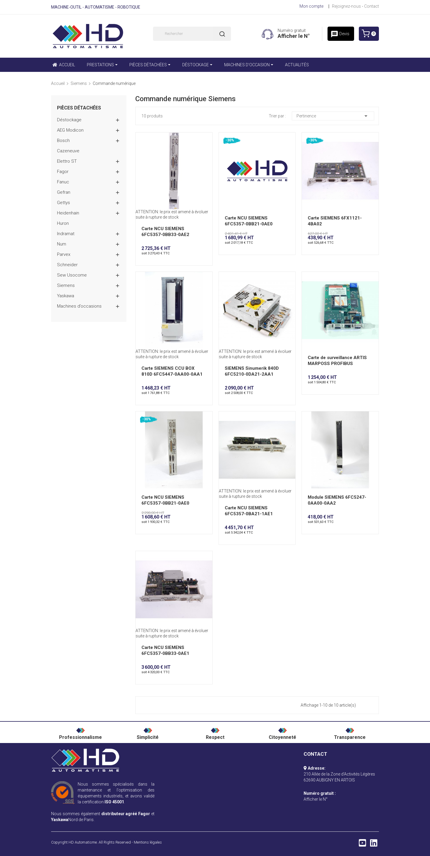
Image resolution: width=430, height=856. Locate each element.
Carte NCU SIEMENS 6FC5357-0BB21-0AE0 (249, 221)
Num (61, 244)
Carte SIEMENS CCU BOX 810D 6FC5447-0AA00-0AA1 (172, 371)
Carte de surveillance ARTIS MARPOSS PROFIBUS (337, 360)
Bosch (63, 140)
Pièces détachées (79, 108)
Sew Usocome (72, 275)
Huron (63, 223)
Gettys (63, 202)
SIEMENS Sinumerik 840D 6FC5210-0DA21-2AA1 (252, 371)
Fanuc (63, 182)
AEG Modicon (70, 130)
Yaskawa (65, 295)
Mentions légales (148, 842)
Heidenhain (68, 213)
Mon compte (311, 6)
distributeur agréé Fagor (125, 813)
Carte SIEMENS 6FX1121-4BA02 (335, 221)
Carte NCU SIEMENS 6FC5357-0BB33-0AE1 (165, 650)
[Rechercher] (192, 34)
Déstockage (69, 119)
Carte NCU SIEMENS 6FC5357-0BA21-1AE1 (249, 510)
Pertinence (333, 115)
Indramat (65, 233)
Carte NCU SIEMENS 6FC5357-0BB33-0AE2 (165, 231)
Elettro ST (67, 161)
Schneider (67, 264)
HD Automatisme (83, 842)
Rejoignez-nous (346, 6)
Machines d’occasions (79, 306)
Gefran (63, 192)
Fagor (63, 171)
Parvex (63, 254)
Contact (371, 6)
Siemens (66, 285)
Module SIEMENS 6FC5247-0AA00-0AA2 (337, 500)
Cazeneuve (68, 151)
